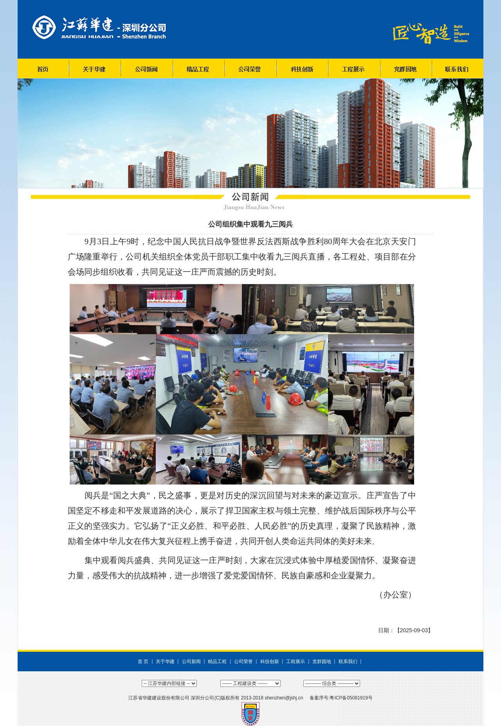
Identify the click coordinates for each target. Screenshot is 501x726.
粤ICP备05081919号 (351, 698)
